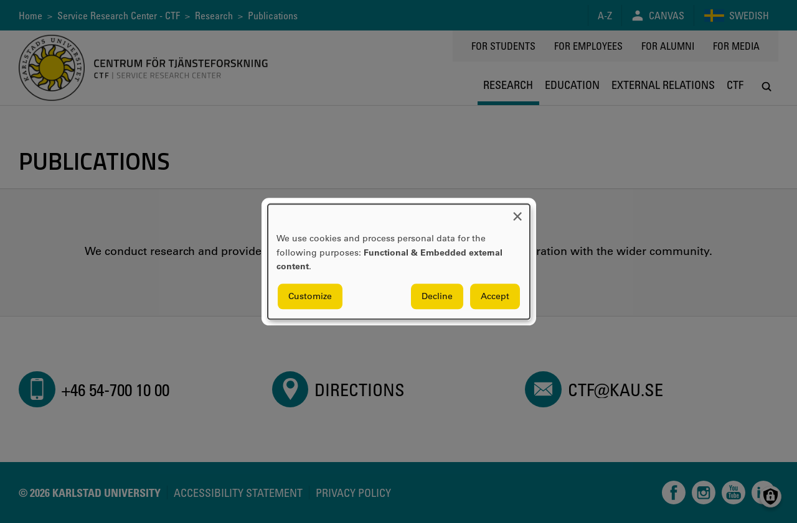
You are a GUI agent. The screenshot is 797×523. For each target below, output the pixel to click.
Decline (437, 296)
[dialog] (399, 261)
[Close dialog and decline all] (517, 212)
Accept (495, 296)
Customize (310, 296)
